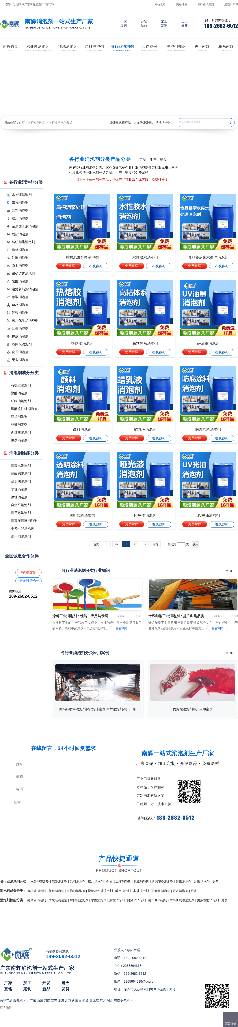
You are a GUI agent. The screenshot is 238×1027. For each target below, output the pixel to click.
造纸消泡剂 (20, 250)
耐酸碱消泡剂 (21, 473)
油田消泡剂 (20, 258)
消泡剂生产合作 (28, 580)
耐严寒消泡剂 (21, 513)
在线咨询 (95, 266)
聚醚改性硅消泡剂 (24, 409)
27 (135, 544)
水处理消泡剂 (143, 122)
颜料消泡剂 (82, 430)
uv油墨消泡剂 (208, 343)
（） (140, 1022)
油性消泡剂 (19, 497)
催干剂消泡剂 (21, 536)
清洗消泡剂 (163, 122)
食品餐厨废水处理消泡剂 (208, 257)
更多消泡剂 (20, 360)
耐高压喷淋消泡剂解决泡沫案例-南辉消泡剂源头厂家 (97, 709)
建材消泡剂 (20, 305)
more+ (232, 571)
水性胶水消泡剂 (145, 257)
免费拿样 (68, 266)
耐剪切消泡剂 (21, 481)
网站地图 (181, 4)
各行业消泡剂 (205, 4)
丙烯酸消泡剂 (21, 432)
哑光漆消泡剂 (145, 516)
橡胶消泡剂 (20, 336)
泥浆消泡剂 (20, 313)
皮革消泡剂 (20, 352)
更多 (215, 881)
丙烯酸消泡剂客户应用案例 (193, 709)
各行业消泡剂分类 (60, 122)
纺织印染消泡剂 (23, 242)
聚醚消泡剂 (19, 393)
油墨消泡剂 (20, 328)
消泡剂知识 (231, 4)
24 (106, 544)
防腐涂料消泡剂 (208, 430)
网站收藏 (160, 4)
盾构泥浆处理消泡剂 (82, 257)
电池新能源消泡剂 (25, 289)
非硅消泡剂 (19, 424)
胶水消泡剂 (20, 218)
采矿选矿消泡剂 (23, 273)
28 (144, 544)
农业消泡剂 (20, 265)
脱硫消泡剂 (20, 234)
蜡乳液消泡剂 (145, 430)
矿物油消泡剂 (21, 401)
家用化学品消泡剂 (25, 320)
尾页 (155, 544)
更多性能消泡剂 (22, 528)
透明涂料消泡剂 (82, 516)
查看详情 (121, 628)
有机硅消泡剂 (21, 385)
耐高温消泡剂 (21, 466)
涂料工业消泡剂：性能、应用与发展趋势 (82, 616)
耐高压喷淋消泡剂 (24, 521)
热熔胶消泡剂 (82, 343)
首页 (22, 122)
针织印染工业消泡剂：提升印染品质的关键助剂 (178, 616)
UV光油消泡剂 (208, 516)
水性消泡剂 (19, 489)
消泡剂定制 (28, 572)
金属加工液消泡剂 (25, 226)
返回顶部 (230, 1023)
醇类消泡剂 (19, 417)
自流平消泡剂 (21, 505)
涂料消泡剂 (20, 210)
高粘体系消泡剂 (145, 343)
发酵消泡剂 (20, 281)
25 (116, 544)
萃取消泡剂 (20, 297)
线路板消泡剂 (22, 344)
